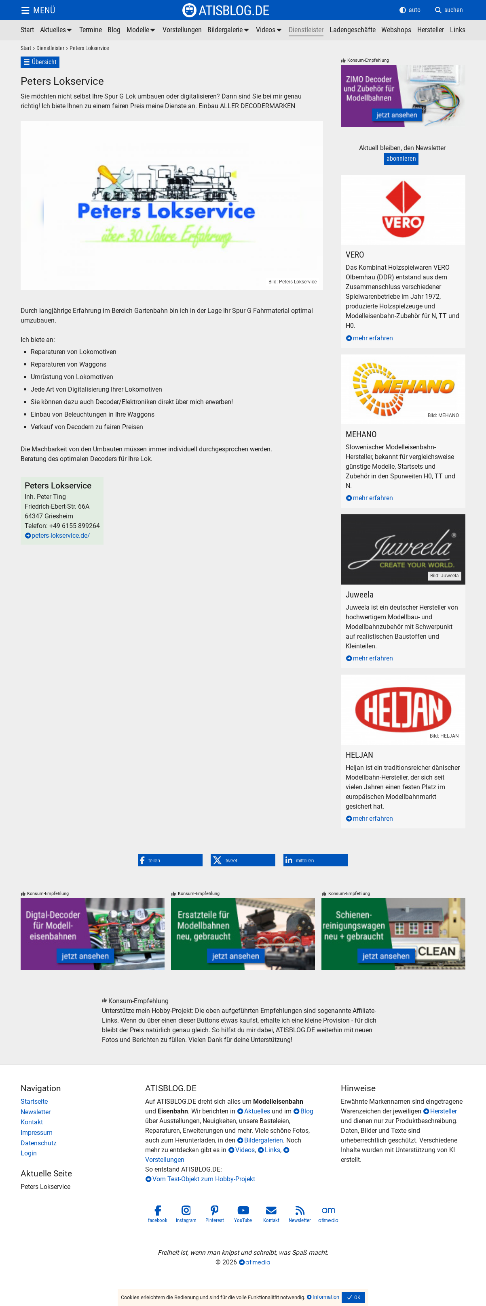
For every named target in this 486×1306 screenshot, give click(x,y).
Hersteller (443, 1111)
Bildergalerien (263, 1140)
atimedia (257, 1262)
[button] (170, 860)
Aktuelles (257, 1111)
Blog (306, 1111)
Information (326, 1297)
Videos (245, 1150)
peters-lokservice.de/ (61, 535)
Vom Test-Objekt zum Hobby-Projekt (203, 1179)
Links (272, 1150)
